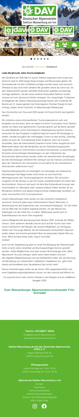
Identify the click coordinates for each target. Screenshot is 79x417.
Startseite (39, 67)
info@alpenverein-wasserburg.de (39, 335)
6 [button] (48, 59)
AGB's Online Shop (39, 400)
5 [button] (44, 59)
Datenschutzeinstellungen (39, 394)
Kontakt (39, 384)
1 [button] (31, 59)
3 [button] (38, 59)
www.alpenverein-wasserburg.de (39, 338)
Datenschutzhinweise (39, 390)
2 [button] (34, 59)
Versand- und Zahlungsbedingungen (39, 397)
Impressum (39, 387)
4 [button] (41, 59)
